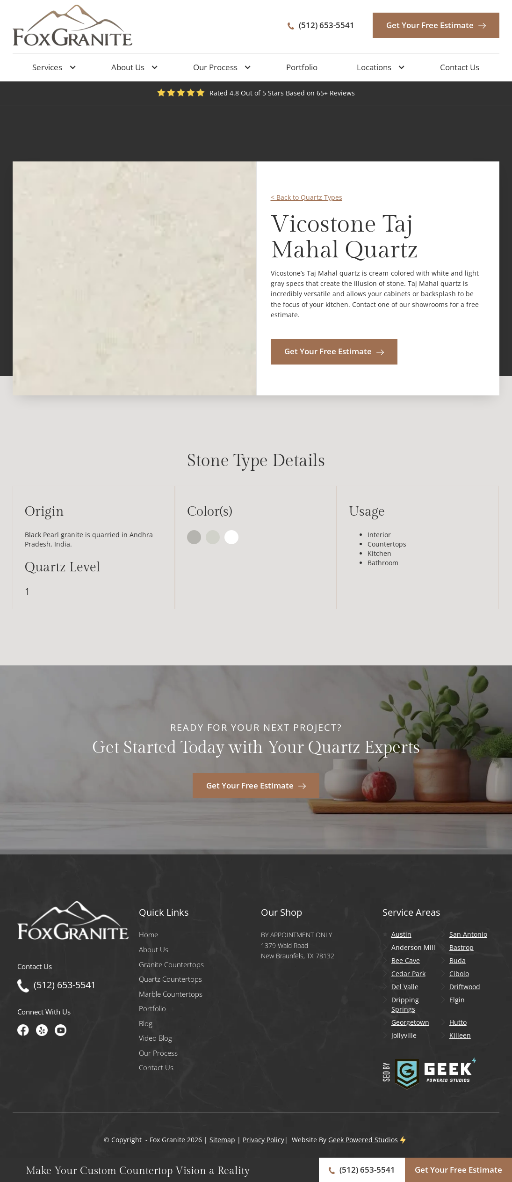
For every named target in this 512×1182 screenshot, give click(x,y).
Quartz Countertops (170, 979)
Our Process (158, 1053)
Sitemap (222, 1139)
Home (148, 935)
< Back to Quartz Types (306, 197)
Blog (145, 1024)
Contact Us (459, 67)
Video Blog (155, 1038)
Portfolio (301, 67)
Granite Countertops (171, 965)
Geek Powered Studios (363, 1139)
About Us (153, 950)
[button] (52, 67)
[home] (72, 25)
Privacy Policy (263, 1139)
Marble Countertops (170, 994)
